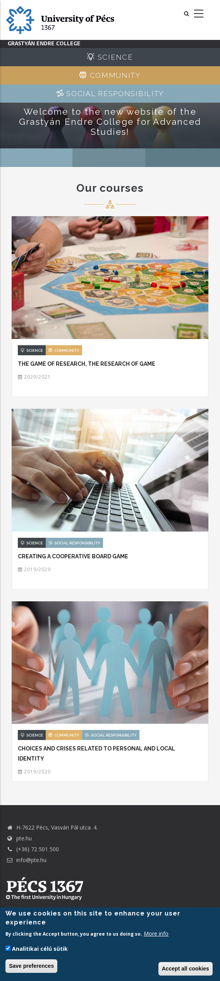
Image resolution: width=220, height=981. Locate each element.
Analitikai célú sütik (40, 948)
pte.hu (24, 838)
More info (156, 933)
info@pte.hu (26, 860)
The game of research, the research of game (86, 364)
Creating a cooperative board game (73, 556)
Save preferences (31, 966)
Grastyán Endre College (44, 43)
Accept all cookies (185, 969)
